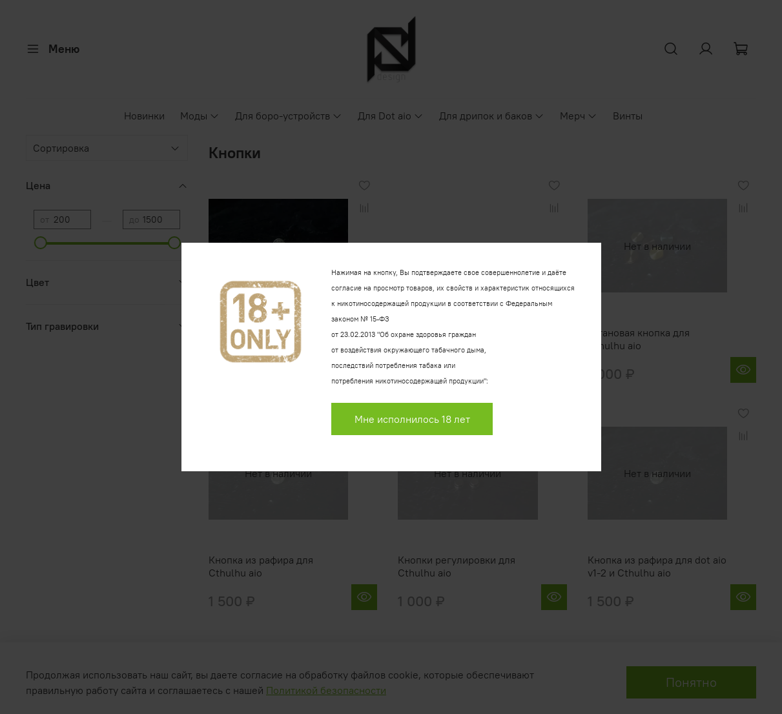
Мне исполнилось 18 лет (412, 419)
